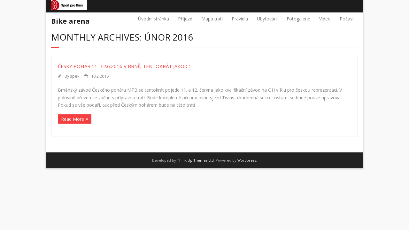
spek (74, 76)
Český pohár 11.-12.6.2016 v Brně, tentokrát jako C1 (124, 66)
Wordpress (246, 160)
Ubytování (267, 19)
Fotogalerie (298, 19)
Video (325, 19)
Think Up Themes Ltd (195, 160)
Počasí (346, 19)
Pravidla (240, 19)
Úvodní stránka (153, 19)
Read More (72, 119)
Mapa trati (212, 19)
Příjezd (185, 19)
